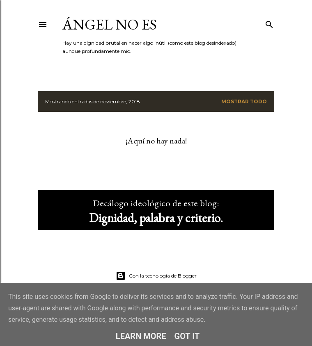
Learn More (141, 336)
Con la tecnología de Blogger (156, 276)
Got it (187, 336)
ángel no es (109, 24)
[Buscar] (269, 23)
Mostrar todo (244, 101)
